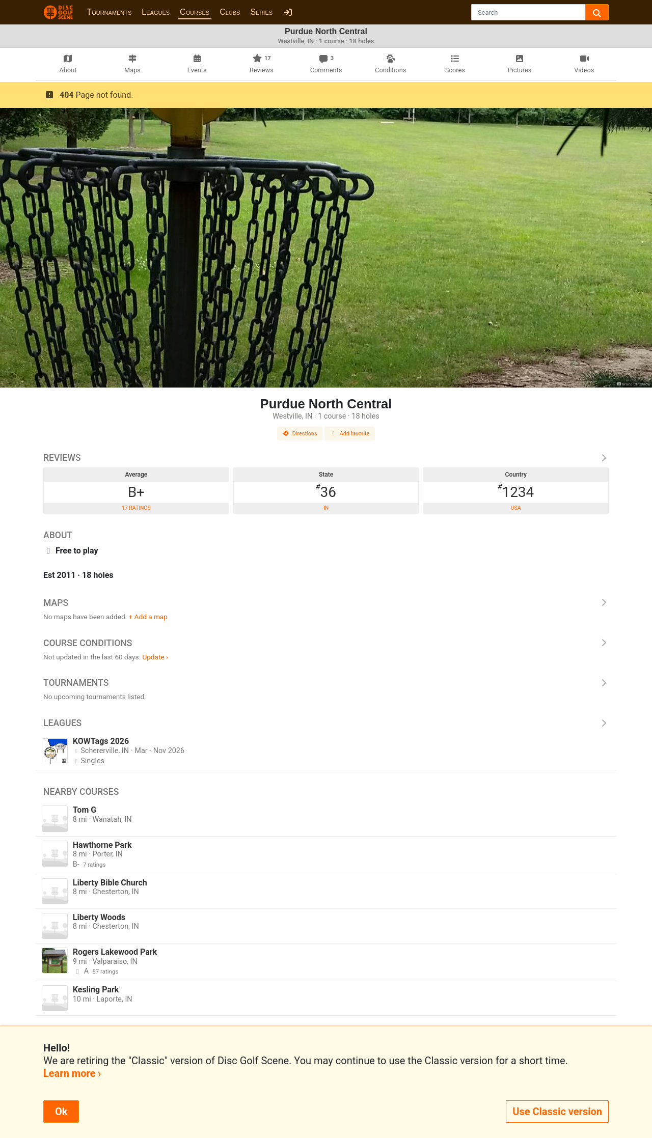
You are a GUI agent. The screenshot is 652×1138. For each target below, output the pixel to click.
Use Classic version (557, 1111)
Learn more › (72, 1073)
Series (261, 12)
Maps (326, 603)
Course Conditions (326, 643)
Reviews (326, 458)
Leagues (156, 12)
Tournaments (109, 12)
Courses (194, 12)
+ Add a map (148, 617)
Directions (300, 433)
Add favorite (350, 433)
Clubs (230, 12)
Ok (61, 1111)
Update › (155, 657)
